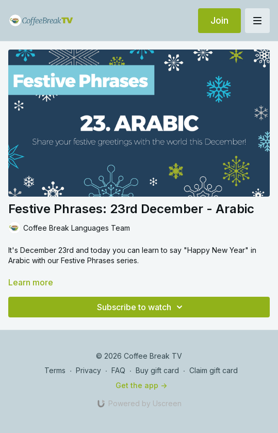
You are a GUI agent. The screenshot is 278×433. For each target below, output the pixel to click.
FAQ (118, 370)
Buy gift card (157, 370)
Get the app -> (141, 385)
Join (219, 20)
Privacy (88, 370)
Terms (55, 370)
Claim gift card (213, 370)
